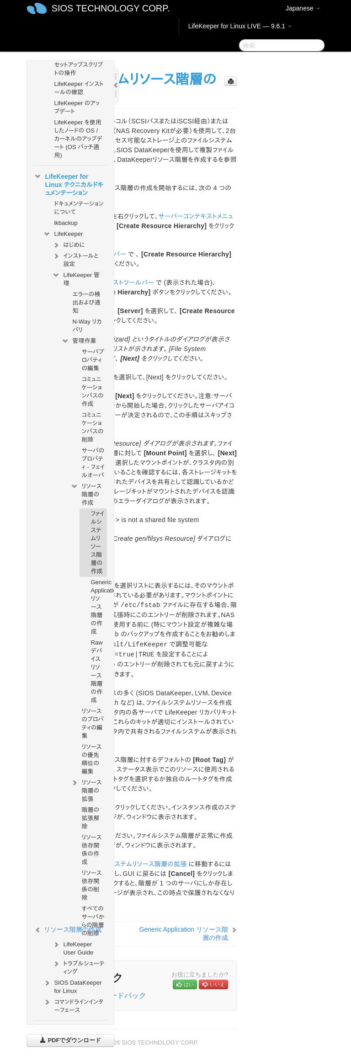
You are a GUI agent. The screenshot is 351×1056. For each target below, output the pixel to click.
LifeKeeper (63, 234)
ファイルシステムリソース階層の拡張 (137, 864)
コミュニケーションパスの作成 (92, 391)
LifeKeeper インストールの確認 (78, 88)
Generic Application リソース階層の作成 (98, 607)
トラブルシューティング (78, 966)
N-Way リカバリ (86, 325)
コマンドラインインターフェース (73, 1005)
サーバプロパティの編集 (92, 360)
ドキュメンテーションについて (78, 207)
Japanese (303, 8)
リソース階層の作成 (85, 493)
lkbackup (65, 222)
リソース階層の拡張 (85, 789)
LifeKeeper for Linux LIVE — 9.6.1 (240, 26)
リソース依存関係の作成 (91, 849)
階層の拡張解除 (90, 818)
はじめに (68, 245)
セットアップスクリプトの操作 (78, 68)
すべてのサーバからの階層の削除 (92, 921)
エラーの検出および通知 (86, 302)
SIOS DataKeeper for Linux (72, 985)
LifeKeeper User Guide (72, 947)
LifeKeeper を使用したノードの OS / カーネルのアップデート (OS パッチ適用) (78, 139)
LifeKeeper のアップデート (77, 107)
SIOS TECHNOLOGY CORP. (111, 8)
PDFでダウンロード (70, 1040)
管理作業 (78, 341)
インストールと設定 (75, 259)
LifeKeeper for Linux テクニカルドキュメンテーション (68, 184)
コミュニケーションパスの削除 (92, 427)
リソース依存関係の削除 (91, 885)
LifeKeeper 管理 (76, 278)
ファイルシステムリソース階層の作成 (97, 542)
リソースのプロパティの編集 (92, 723)
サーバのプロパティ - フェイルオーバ (92, 463)
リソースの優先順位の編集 (91, 759)
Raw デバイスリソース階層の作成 (96, 671)
